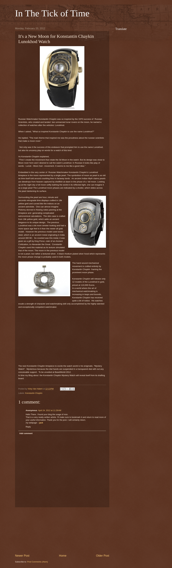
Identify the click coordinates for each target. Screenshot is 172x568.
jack (41, 423)
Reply (28, 427)
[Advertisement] (62, 530)
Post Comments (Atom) (37, 562)
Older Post (102, 555)
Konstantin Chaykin (33, 393)
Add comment (26, 433)
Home (62, 555)
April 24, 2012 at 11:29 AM (49, 410)
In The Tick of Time (52, 13)
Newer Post (22, 555)
